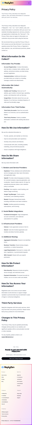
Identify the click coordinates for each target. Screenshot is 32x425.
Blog (2, 381)
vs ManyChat (4, 393)
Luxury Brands (20, 383)
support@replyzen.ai (7, 337)
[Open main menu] (28, 3)
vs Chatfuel (4, 395)
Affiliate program (5, 411)
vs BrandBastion (5, 401)
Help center (19, 393)
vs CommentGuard (5, 397)
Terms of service (5, 414)
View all (18, 385)
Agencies (19, 375)
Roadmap (19, 395)
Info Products (19, 381)
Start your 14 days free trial (16, 358)
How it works (4, 375)
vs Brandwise (4, 399)
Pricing (3, 379)
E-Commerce (19, 377)
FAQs (3, 377)
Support (18, 397)
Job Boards (19, 379)
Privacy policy (4, 416)
